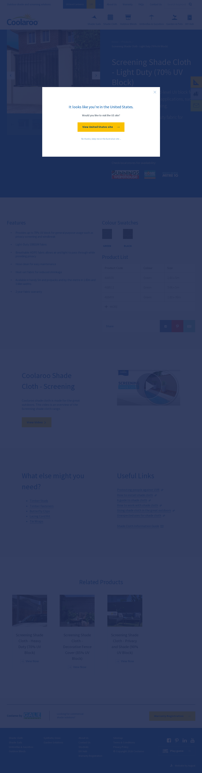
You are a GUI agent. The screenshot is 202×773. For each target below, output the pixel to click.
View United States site (101, 127)
